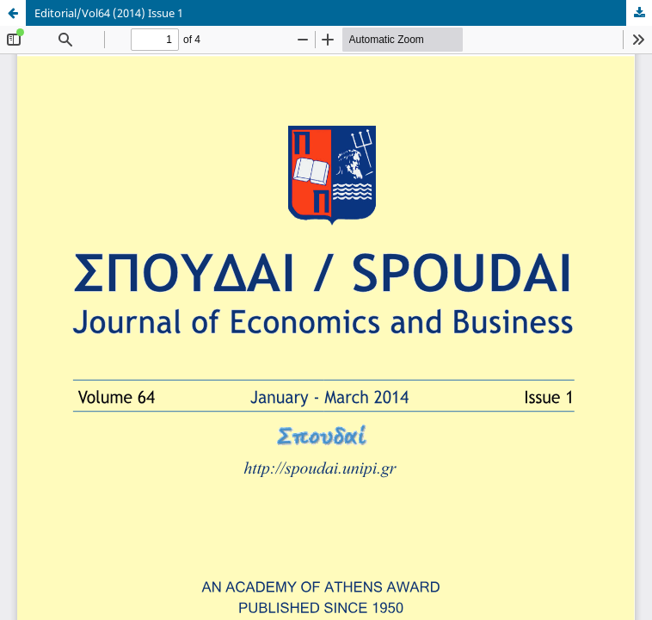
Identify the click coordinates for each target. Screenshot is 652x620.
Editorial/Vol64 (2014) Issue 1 (108, 13)
